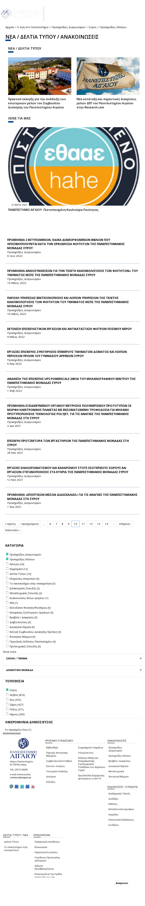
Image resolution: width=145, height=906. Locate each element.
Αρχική (9, 27)
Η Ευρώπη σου (86, 752)
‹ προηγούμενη (29, 524)
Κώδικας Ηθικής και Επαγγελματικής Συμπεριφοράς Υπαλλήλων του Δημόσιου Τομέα (91, 764)
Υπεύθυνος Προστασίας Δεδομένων (47, 859)
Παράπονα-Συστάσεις (46, 852)
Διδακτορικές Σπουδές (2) (25, 588)
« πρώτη (10, 524)
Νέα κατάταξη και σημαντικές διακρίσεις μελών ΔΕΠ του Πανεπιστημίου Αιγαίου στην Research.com (106, 103)
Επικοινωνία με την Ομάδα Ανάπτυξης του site (48, 876)
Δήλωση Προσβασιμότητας (44, 867)
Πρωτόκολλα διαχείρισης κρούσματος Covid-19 (91, 777)
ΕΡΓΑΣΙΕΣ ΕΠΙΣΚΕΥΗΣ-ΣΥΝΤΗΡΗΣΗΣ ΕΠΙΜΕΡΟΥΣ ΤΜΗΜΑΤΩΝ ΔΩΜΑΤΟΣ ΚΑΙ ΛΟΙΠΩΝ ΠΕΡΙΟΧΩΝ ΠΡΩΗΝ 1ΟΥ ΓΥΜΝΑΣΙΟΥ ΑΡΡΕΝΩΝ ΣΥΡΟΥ (67, 354)
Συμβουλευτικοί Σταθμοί (59, 761)
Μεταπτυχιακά (116, 771)
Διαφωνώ (122, 883)
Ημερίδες (113, 814)
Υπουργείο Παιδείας (57, 771)
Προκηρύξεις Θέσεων (119, 755)
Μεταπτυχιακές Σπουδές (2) (26, 593)
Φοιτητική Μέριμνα (118, 776)
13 (98, 524)
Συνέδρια (113, 824)
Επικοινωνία (41, 847)
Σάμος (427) (16, 704)
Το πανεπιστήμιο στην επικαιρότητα (16, 849)
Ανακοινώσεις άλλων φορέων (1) (29, 598)
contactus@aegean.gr (21, 777)
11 (83, 524)
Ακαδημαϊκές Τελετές (119, 793)
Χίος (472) (15, 699)
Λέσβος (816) (17, 695)
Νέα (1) (14, 603)
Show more (9, 651)
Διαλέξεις (113, 798)
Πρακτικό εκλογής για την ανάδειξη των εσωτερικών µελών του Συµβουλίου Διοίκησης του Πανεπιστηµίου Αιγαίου (37, 103)
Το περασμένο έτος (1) (18, 729)
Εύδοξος (50, 781)
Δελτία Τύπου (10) (20, 574)
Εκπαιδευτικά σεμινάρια (121, 809)
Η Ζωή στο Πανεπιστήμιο (33, 27)
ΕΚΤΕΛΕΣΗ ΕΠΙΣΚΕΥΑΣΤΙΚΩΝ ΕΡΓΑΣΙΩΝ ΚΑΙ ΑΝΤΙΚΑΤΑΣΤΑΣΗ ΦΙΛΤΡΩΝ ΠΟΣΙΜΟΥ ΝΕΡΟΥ (69, 329)
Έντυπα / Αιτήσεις (55, 766)
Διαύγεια (51, 776)
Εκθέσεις (112, 804)
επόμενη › (125, 524)
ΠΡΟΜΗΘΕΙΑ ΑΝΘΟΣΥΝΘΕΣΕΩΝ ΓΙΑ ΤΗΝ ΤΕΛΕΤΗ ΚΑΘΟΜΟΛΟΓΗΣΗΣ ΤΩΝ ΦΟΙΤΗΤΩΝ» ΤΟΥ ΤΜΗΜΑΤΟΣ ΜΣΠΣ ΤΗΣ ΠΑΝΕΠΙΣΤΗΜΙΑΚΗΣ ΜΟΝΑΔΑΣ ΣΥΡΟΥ (72, 273)
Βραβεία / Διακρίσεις (119, 761)
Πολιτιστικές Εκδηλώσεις (121, 819)
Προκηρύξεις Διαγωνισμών (68, 27)
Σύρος (93, 27)
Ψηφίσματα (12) (19, 569)
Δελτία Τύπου (11, 841)
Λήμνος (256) (17, 714)
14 (106, 524)
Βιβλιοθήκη (52, 747)
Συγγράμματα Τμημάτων (90, 747)
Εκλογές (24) (17, 564)
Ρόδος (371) (17, 709)
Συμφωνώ (105, 883)
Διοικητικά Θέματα (118, 766)
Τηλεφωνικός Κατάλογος (47, 841)
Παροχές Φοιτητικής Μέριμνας (57, 754)
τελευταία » (12, 530)
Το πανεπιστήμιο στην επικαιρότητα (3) (32, 583)
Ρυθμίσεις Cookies (27, 903)
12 (91, 524)
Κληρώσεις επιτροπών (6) (24, 578)
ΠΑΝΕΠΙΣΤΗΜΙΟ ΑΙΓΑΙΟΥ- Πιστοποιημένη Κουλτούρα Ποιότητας (53, 210)
